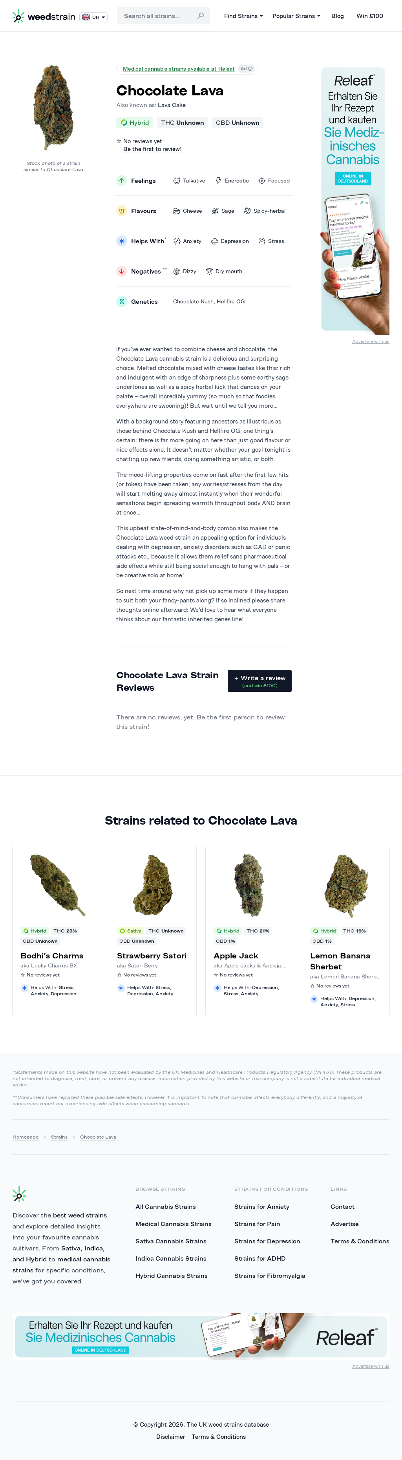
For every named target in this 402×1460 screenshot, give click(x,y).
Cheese (187, 211)
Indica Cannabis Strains (170, 1258)
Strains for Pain (257, 1223)
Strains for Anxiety (261, 1206)
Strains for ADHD (260, 1258)
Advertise (345, 1223)
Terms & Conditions (360, 1241)
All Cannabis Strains (165, 1206)
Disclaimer (170, 1436)
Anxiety (187, 241)
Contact (342, 1206)
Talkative (189, 180)
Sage (223, 211)
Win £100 (369, 16)
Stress (271, 241)
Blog (337, 16)
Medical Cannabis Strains (173, 1223)
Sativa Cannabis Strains (170, 1241)
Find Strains (243, 16)
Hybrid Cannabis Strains (171, 1275)
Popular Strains (296, 16)
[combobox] (163, 15)
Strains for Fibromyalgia (269, 1275)
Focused (274, 180)
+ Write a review (259, 681)
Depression (230, 241)
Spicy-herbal (264, 211)
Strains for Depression (267, 1241)
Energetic (232, 180)
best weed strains (80, 1215)
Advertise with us (370, 341)
